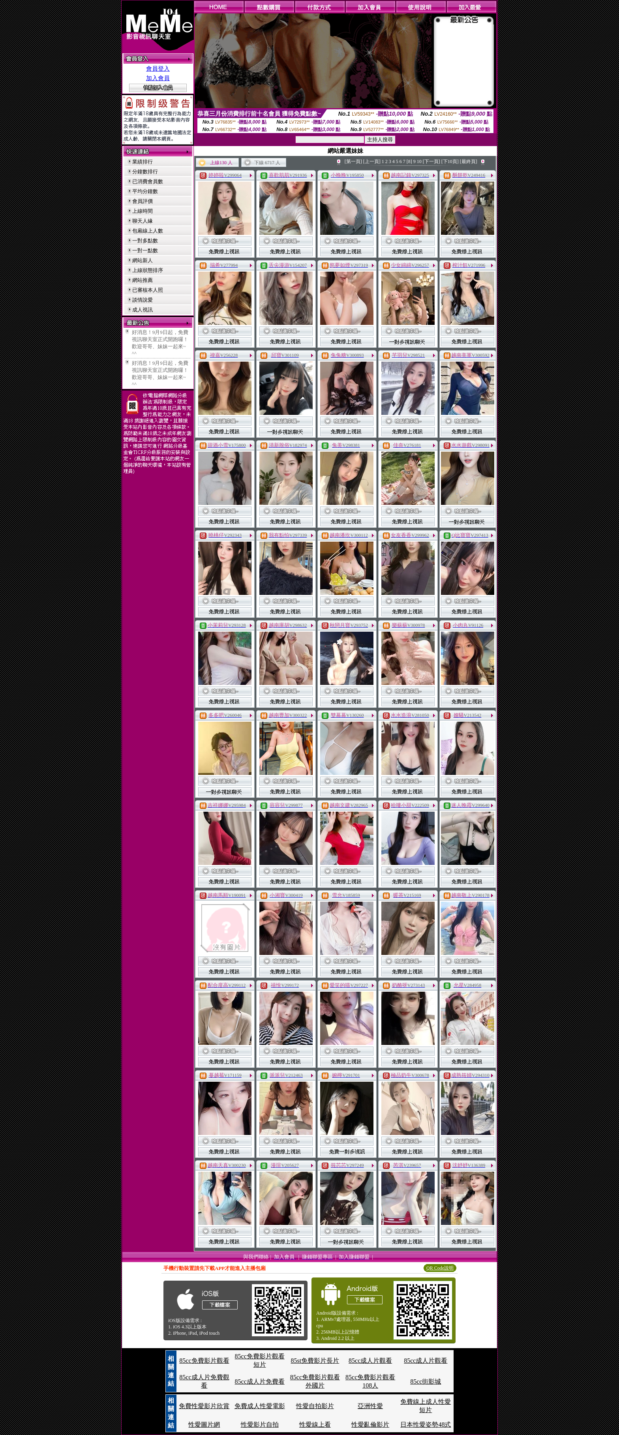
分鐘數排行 (145, 171)
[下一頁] (431, 161)
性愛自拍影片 (315, 1406)
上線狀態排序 (147, 270)
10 (419, 161)
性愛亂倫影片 (370, 1424)
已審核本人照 (147, 290)
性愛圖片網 (204, 1424)
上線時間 (142, 211)
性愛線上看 (315, 1424)
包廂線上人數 (147, 231)
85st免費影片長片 (315, 1360)
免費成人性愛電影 (259, 1406)
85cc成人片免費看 (260, 1381)
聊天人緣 (142, 221)
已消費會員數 (147, 181)
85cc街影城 (425, 1381)
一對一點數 (145, 250)
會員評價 (142, 201)
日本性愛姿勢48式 (425, 1424)
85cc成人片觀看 (370, 1360)
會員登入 (158, 69)
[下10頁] (450, 161)
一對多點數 (145, 241)
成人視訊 (142, 310)
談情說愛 (142, 300)
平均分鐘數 (145, 191)
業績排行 (142, 162)
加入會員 (158, 78)
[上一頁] (372, 161)
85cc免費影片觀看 (204, 1360)
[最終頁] (468, 161)
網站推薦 (142, 280)
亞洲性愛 (370, 1406)
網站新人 (142, 260)
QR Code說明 (440, 1268)
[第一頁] (353, 161)
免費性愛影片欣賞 (204, 1406)
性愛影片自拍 (260, 1424)
